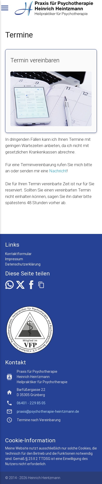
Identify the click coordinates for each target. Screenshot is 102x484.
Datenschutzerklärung (23, 264)
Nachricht (58, 171)
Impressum (14, 259)
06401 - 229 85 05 (31, 403)
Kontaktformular (18, 254)
